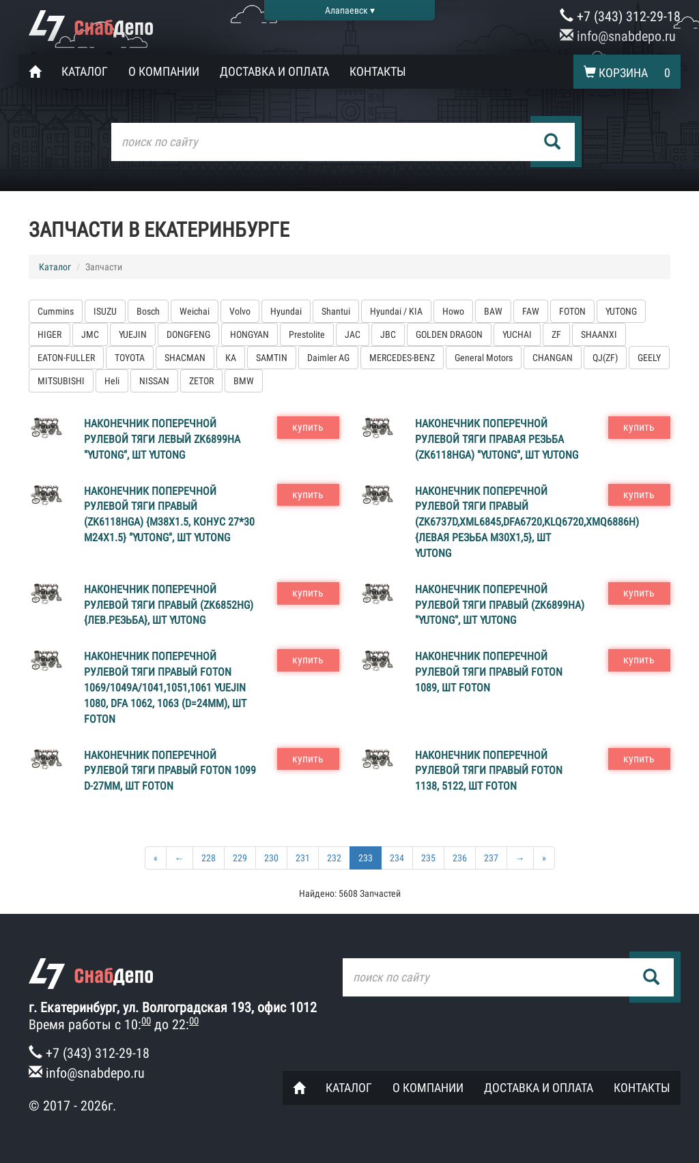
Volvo (240, 311)
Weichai (195, 311)
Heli (111, 380)
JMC (90, 334)
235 (428, 857)
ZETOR (201, 380)
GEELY (649, 357)
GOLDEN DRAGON (449, 334)
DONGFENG (188, 334)
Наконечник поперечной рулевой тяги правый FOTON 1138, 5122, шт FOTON (488, 771)
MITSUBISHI (61, 380)
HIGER (49, 334)
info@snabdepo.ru (618, 36)
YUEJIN (133, 334)
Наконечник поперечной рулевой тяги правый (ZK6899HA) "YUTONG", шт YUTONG (499, 605)
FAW (530, 311)
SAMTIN (271, 357)
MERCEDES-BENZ (402, 357)
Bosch (148, 311)
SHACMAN (185, 357)
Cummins (56, 311)
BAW (493, 311)
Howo (453, 311)
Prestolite (307, 334)
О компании (163, 71)
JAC (352, 334)
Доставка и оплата (274, 71)
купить (308, 426)
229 (240, 857)
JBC (388, 334)
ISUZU (105, 311)
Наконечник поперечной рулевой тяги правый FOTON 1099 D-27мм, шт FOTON (170, 771)
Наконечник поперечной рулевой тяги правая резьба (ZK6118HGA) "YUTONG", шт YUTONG (496, 439)
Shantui (336, 311)
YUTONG (621, 311)
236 (460, 857)
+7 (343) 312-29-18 (620, 16)
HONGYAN (249, 334)
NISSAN (154, 380)
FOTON (572, 311)
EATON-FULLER (66, 357)
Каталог (84, 71)
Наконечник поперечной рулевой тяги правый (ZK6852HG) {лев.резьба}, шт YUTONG (168, 605)
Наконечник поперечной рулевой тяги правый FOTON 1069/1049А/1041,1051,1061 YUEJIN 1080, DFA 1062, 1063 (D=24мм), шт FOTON (165, 687)
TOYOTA (130, 357)
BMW (243, 380)
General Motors (484, 357)
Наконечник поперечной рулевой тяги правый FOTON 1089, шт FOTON (488, 672)
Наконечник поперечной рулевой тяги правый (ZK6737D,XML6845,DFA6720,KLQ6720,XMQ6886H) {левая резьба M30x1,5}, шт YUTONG (527, 522)
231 (303, 857)
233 (365, 857)
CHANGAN (552, 357)
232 (334, 857)
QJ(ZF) (605, 357)
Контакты (378, 71)
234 (397, 857)
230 (271, 857)
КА (230, 357)
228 (208, 857)
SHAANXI (599, 334)
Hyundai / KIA (396, 311)
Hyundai (286, 311)
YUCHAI (517, 334)
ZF (556, 334)
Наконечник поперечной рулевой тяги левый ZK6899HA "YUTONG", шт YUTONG (162, 439)
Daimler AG (328, 357)
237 (491, 857)
